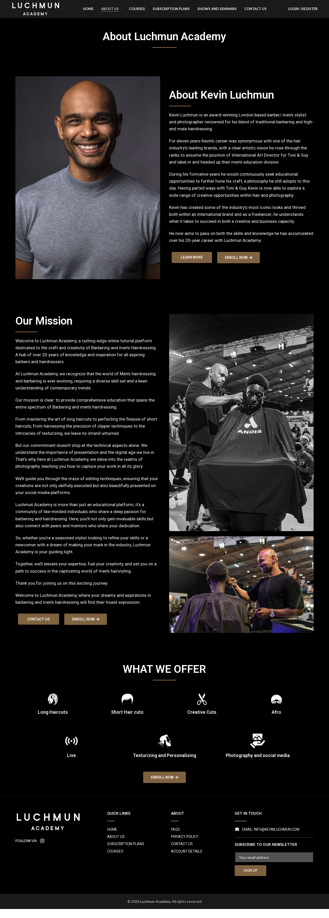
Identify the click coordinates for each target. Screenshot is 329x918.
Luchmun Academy (155, 910)
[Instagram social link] (42, 850)
